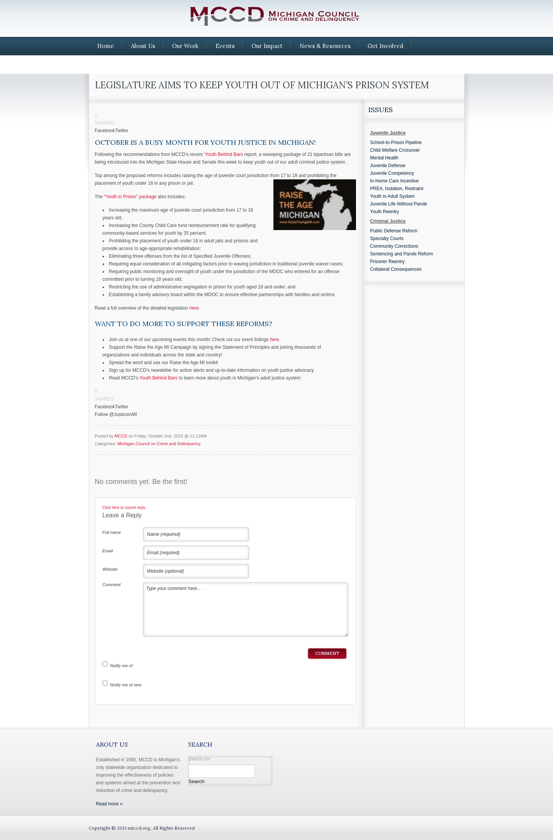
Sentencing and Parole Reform (401, 254)
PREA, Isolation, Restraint (397, 188)
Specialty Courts (387, 238)
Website (110, 569)
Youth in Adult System (392, 196)
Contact (108, 64)
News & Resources (325, 46)
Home (105, 46)
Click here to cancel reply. (124, 507)
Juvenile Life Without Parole (398, 204)
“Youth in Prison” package (130, 196)
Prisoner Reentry (387, 261)
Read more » (109, 804)
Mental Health (384, 158)
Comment (112, 584)
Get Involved (385, 46)
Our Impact (267, 46)
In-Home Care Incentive (394, 181)
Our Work (185, 46)
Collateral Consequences (396, 269)
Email (108, 550)
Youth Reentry (384, 211)
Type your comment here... (245, 609)
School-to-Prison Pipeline (396, 142)
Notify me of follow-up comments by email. (122, 667)
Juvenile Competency (392, 173)
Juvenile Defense (388, 165)
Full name (112, 532)
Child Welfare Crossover (395, 150)
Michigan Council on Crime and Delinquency (159, 443)
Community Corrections (394, 246)
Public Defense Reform (393, 231)
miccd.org (139, 828)
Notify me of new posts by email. (126, 686)
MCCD (120, 436)
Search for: (200, 759)
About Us (143, 46)
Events (225, 46)
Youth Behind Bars (224, 154)
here (194, 308)
